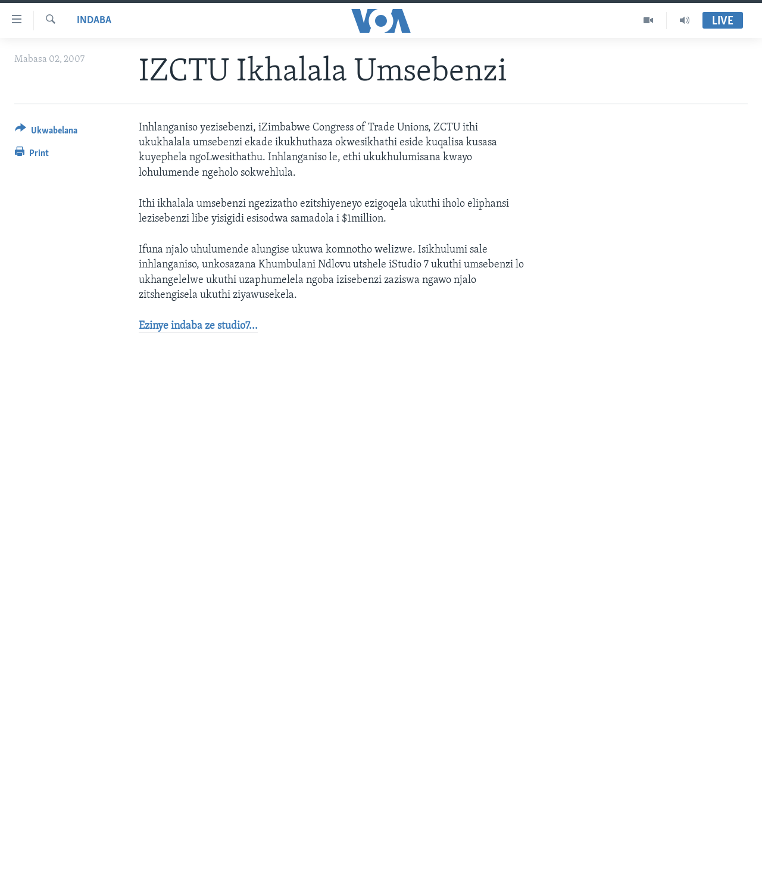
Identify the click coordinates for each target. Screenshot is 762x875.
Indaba (94, 20)
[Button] (46, 132)
